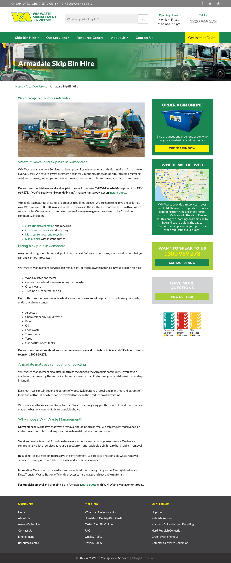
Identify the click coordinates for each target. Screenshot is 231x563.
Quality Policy (93, 536)
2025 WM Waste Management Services (104, 558)
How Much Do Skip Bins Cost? (103, 518)
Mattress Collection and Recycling (173, 524)
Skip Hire (157, 512)
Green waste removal (38, 230)
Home (19, 86)
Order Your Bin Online (99, 524)
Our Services (56, 38)
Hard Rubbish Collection (167, 530)
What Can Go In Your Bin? (101, 512)
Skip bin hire (32, 238)
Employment (26, 536)
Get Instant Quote (202, 37)
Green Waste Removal (165, 536)
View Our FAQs (182, 296)
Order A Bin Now (182, 148)
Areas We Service (29, 524)
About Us (118, 38)
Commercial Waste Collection (170, 542)
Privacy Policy (93, 542)
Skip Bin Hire (25, 38)
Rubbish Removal (162, 518)
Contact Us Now (182, 262)
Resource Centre (90, 38)
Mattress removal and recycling (44, 234)
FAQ (88, 530)
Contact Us (144, 38)
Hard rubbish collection (39, 225)
